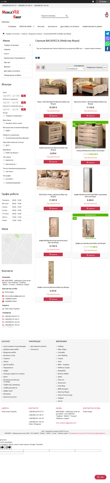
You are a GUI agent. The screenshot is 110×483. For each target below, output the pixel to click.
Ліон (60, 361)
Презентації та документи (14, 58)
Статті (6, 54)
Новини (7, 49)
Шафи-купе (8, 391)
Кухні (5, 377)
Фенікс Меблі (63, 374)
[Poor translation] (8, 447)
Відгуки (7, 67)
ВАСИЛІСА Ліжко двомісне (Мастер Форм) (53, 196)
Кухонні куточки (9, 397)
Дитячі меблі (8, 364)
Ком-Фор (61, 386)
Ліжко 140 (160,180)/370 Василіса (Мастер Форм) (53, 103)
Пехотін (61, 380)
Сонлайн (61, 352)
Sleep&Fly (61, 371)
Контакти (52, 26)
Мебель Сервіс (64, 368)
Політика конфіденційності (97, 433)
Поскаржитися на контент (78, 433)
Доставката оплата (38, 346)
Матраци (7, 394)
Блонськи (62, 383)
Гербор (61, 346)
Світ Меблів (62, 355)
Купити (54, 116)
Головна (12, 26)
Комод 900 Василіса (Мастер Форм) (90, 151)
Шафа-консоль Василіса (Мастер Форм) (53, 287)
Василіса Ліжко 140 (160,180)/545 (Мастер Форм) (90, 103)
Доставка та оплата (69, 26)
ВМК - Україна (63, 364)
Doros (60, 401)
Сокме (60, 358)
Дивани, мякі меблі (11, 349)
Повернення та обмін (92, 26)
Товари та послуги (13, 34)
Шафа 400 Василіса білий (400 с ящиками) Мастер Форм (90, 196)
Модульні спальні (35, 34)
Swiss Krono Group (65, 395)
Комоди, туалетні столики (13, 374)
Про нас (41, 26)
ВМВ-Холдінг (63, 389)
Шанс (60, 377)
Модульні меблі (9, 352)
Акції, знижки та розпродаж (14, 346)
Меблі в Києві (25, 26)
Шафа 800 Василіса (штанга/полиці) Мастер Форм (53, 241)
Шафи (5, 371)
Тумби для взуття (10, 388)
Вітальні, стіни (9, 355)
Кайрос (61, 398)
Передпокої (8, 368)
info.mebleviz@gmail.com (15, 296)
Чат (100, 477)
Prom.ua (66, 431)
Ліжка (5, 361)
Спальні (24, 34)
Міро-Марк (62, 349)
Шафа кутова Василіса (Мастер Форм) (90, 243)
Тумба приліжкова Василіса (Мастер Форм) (53, 149)
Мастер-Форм (63, 392)
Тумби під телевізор (11, 385)
